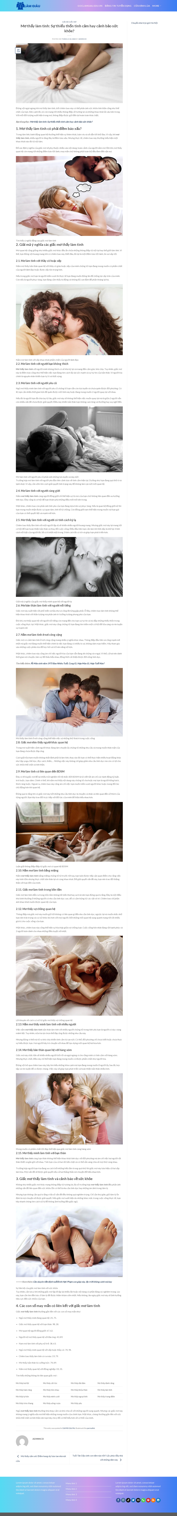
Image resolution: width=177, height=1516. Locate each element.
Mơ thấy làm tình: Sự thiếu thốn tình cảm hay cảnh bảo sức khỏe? (61, 121)
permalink (91, 1428)
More (156, 5)
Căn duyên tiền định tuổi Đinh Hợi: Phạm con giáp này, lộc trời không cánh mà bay (72, 1281)
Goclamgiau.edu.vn (90, 5)
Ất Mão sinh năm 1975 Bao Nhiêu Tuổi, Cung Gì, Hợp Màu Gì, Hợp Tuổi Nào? (67, 663)
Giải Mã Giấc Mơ (69, 22)
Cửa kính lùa (142, 5)
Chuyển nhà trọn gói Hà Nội (144, 23)
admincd (83, 39)
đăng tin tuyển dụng (118, 5)
